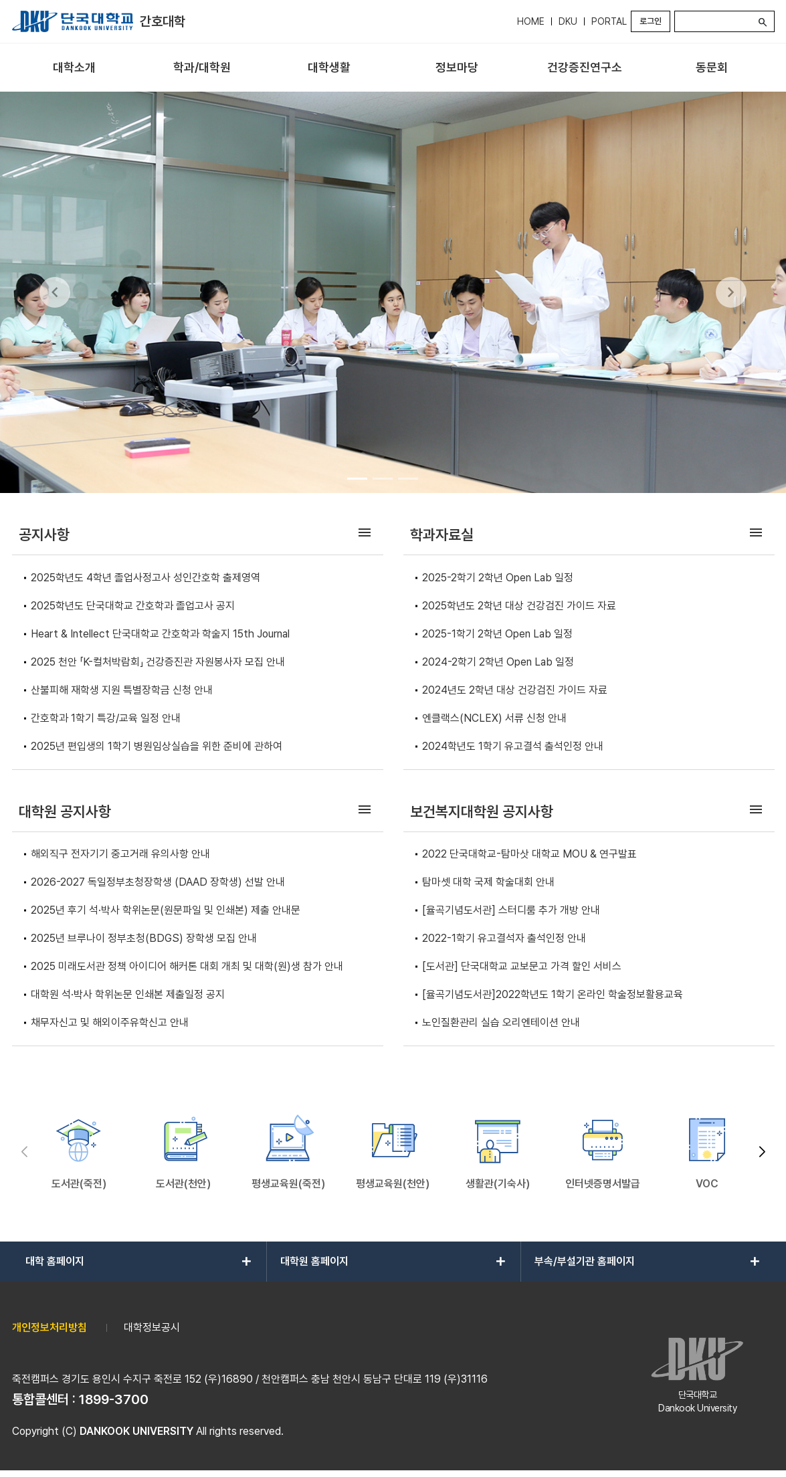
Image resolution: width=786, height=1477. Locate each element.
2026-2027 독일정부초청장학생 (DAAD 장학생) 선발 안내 (158, 882)
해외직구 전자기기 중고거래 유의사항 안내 (120, 854)
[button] (762, 1152)
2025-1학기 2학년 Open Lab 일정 (497, 633)
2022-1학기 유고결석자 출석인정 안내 (504, 938)
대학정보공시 (152, 1327)
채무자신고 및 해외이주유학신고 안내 (110, 1022)
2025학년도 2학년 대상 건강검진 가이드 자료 (519, 605)
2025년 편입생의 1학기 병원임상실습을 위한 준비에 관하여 (156, 746)
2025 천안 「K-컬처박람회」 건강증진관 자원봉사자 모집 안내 (158, 662)
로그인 (651, 21)
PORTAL (609, 21)
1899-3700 (114, 1399)
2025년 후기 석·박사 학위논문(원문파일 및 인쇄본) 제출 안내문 (165, 910)
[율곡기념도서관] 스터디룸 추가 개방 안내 (511, 910)
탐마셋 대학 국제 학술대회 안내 (488, 882)
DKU (568, 21)
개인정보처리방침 (49, 1327)
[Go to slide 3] (408, 478)
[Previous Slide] (54, 292)
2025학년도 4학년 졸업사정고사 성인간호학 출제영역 (145, 577)
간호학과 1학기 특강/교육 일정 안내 (106, 718)
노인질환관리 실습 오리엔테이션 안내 (501, 1022)
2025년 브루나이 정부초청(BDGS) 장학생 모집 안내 (144, 938)
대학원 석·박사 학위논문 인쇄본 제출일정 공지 (128, 994)
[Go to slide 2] (383, 478)
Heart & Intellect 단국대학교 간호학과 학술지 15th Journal (160, 633)
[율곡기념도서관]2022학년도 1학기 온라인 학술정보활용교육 (552, 994)
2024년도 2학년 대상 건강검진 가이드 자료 (514, 690)
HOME (531, 21)
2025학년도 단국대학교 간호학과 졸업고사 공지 (133, 605)
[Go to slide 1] (357, 478)
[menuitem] (74, 68)
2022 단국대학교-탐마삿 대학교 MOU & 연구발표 (529, 854)
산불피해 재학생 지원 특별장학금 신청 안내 (122, 690)
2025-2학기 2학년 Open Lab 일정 (497, 577)
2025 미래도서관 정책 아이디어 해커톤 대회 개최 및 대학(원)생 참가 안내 (187, 966)
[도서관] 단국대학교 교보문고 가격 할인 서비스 (521, 966)
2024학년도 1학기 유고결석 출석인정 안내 (512, 746)
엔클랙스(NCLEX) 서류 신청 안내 (494, 718)
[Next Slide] (731, 292)
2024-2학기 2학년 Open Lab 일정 (498, 662)
